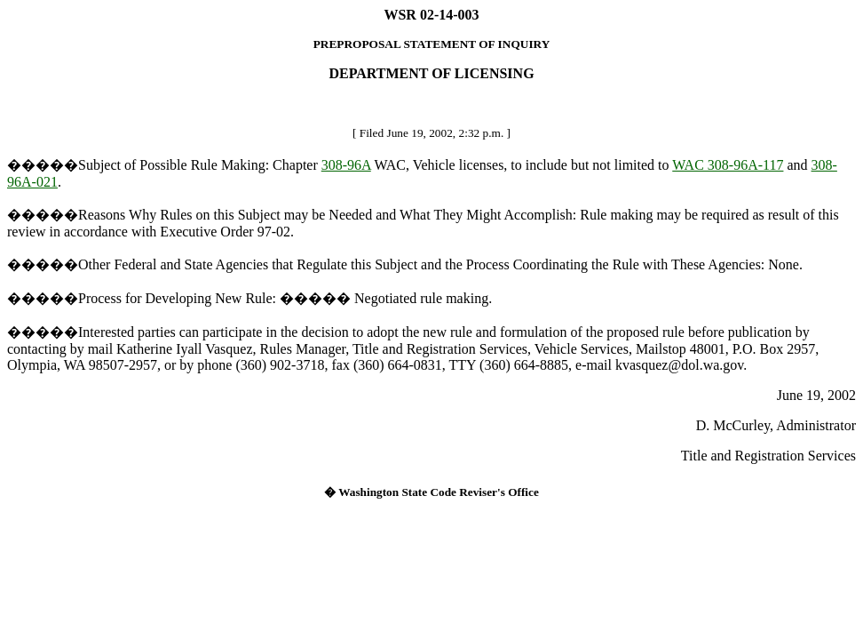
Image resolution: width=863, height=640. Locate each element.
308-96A (346, 164)
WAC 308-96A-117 (727, 164)
